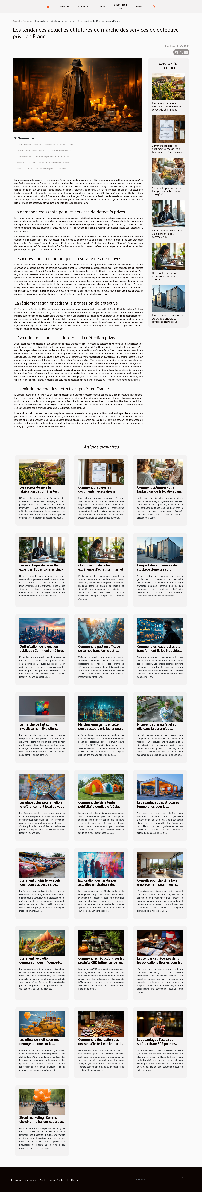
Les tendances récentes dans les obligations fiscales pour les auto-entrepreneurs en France (159, 962)
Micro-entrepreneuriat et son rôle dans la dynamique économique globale (157, 728)
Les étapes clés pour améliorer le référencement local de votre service (41, 806)
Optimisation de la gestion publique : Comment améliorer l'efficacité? (41, 650)
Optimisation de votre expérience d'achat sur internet (164, 276)
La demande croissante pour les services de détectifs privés (45, 145)
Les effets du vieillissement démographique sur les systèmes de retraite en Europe (41, 1043)
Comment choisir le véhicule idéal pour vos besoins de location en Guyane (39, 884)
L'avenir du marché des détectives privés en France (41, 169)
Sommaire (26, 138)
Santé (102, 6)
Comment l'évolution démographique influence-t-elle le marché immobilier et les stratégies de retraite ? (42, 964)
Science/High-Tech (120, 6)
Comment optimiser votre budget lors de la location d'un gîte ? (166, 191)
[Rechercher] (157, 1179)
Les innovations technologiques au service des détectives (43, 151)
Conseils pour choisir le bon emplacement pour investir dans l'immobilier (157, 884)
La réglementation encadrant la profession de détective (42, 157)
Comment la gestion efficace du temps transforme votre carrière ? (99, 650)
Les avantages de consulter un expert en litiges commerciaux (167, 233)
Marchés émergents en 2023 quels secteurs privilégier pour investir (100, 728)
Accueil (16, 21)
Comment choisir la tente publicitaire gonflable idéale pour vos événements (98, 806)
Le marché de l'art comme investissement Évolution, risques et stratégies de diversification (38, 730)
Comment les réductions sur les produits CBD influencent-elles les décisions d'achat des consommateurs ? (101, 964)
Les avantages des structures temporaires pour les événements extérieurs (158, 806)
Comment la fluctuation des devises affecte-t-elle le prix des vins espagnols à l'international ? (101, 1045)
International (84, 6)
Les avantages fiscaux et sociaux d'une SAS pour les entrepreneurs (156, 1043)
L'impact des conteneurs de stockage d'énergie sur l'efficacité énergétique (167, 318)
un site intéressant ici (91, 376)
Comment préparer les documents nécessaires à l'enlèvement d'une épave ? (167, 148)
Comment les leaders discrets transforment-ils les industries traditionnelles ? (158, 650)
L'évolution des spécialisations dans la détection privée (42, 163)
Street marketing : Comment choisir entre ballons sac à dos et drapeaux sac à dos (41, 1121)
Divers (139, 6)
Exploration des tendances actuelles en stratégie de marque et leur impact (97, 884)
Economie (64, 6)
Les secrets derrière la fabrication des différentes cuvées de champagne (166, 106)
